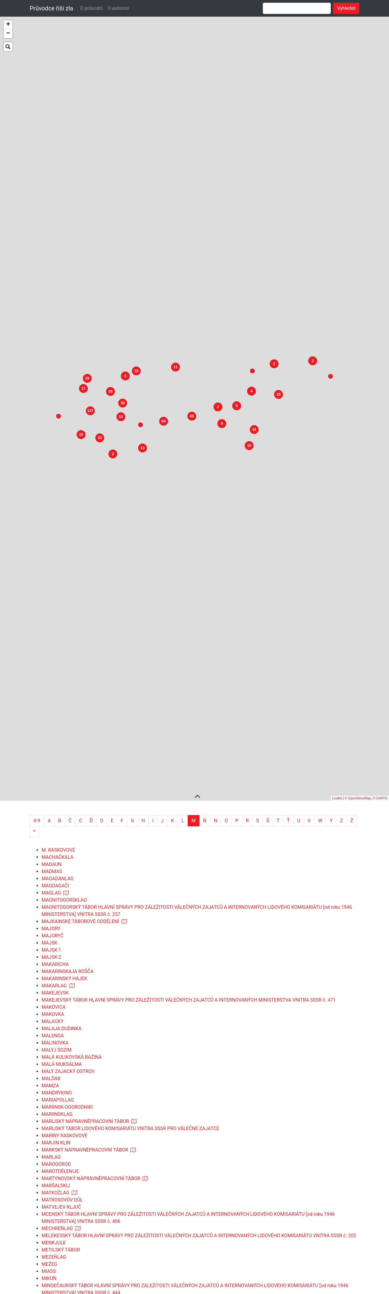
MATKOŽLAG (55, 1038)
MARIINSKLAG (57, 960)
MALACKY (53, 867)
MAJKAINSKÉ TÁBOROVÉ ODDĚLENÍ (80, 767)
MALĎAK (51, 924)
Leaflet (337, 644)
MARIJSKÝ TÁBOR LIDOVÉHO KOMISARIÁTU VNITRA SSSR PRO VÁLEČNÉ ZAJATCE (130, 974)
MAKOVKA (53, 860)
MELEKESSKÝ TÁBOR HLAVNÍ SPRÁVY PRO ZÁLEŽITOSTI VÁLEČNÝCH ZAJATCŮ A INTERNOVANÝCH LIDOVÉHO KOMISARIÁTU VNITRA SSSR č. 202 (199, 1081)
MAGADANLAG (58, 724)
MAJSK (49, 788)
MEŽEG (49, 1110)
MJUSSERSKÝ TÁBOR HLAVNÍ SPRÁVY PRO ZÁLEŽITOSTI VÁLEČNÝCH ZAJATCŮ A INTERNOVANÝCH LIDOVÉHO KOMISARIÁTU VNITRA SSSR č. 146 (199, 1274)
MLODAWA (53, 1281)
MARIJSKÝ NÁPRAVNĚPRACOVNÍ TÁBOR (85, 967)
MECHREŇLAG (57, 1074)
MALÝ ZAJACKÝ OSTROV (68, 917)
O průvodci (91, 8)
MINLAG (50, 1160)
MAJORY (51, 774)
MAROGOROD (56, 1010)
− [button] (8, 33)
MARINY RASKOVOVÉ (64, 981)
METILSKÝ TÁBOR (61, 1095)
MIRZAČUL (53, 1217)
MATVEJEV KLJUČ (61, 1052)
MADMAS (52, 717)
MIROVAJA (53, 1209)
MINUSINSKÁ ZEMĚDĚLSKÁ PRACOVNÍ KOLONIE (93, 1181)
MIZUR (49, 1245)
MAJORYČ (53, 781)
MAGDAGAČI (55, 731)
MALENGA (53, 881)
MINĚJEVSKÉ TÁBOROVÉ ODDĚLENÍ (80, 1195)
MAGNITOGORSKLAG (64, 745)
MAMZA (50, 931)
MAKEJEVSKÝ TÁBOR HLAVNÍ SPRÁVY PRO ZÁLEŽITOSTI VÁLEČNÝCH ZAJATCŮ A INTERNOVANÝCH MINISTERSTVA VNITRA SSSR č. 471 (189, 845)
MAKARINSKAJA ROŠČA (68, 817)
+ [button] (8, 24)
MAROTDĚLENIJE (60, 1017)
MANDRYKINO (57, 938)
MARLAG (51, 1002)
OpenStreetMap (359, 644)
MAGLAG (51, 738)
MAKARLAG (54, 831)
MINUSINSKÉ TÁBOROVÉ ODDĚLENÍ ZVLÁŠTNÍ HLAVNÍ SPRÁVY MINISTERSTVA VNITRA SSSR (142, 1188)
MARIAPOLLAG (58, 945)
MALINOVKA (55, 888)
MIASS (49, 1117)
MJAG (48, 1259)
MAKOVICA (54, 853)
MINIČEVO (53, 1152)
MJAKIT (50, 1267)
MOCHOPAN (55, 1288)
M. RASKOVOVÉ (58, 695)
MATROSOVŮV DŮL (62, 1045)
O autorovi (118, 8)
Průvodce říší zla (51, 8)
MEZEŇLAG (54, 1102)
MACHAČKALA (57, 703)
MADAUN (51, 710)
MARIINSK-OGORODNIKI (67, 952)
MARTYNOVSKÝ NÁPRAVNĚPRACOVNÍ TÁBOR (91, 1024)
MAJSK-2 (51, 803)
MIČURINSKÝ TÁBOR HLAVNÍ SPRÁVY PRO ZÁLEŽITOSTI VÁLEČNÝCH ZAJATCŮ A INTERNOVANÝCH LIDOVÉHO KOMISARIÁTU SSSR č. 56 (188, 1252)
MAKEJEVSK (55, 838)
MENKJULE (54, 1088)
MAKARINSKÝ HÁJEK (64, 824)
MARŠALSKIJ (56, 1031)
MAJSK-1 (51, 795)
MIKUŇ (49, 1124)
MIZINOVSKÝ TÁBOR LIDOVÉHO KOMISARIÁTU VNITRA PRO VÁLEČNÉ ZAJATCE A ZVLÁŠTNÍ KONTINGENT (155, 1238)
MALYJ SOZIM (57, 895)
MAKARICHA (55, 810)
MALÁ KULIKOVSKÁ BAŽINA (72, 903)
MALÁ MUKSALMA (62, 910)
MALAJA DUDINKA (61, 874)
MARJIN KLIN (56, 988)
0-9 (37, 666)
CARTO (382, 644)
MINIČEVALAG (57, 1145)
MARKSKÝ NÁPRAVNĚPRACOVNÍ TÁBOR (85, 995)
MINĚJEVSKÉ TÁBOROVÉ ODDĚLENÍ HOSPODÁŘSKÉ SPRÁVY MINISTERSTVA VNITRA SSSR (139, 1202)
